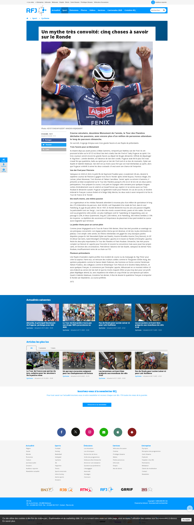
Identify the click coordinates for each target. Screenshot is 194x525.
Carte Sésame (75, 2)
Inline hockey (59, 474)
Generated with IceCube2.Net (158, 503)
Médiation (145, 465)
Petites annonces (118, 460)
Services (101, 10)
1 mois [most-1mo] (53, 348)
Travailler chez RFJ (148, 460)
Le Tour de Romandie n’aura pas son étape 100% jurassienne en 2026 (77, 325)
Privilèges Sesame (119, 454)
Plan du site (70, 505)
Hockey (57, 451)
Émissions (74, 10)
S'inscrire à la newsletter (97, 405)
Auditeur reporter (32, 468)
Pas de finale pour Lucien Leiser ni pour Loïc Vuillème (114, 324)
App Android (132, 432)
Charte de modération (149, 468)
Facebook (61, 432)
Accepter (186, 520)
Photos (84, 10)
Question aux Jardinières (92, 465)
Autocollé (87, 471)
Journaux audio (31, 463)
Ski (56, 463)
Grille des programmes (91, 457)
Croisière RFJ (129, 10)
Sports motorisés (60, 471)
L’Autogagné (88, 468)
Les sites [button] (30, 2)
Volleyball (58, 457)
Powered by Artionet (141, 503)
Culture (28, 460)
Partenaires (146, 463)
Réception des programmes (151, 451)
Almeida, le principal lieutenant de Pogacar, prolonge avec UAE (40, 324)
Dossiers (29, 465)
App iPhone (118, 432)
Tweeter (47, 145)
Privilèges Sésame (87, 2)
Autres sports (59, 477)
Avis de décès (117, 468)
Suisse (28, 451)
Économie (29, 457)
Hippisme (58, 465)
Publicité (145, 457)
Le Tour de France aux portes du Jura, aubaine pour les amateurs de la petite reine (41, 373)
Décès (67, 2)
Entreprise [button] (39, 2)
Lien (46, 149)
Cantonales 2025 (115, 10)
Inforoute (48, 2)
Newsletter (145, 474)
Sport (64, 10)
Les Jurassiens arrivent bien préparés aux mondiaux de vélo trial (149, 325)
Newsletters (103, 432)
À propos (145, 448)
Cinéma (115, 451)
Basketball (58, 454)
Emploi (61, 2)
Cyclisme (45, 18)
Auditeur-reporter (159, 2)
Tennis (57, 468)
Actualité (56, 10)
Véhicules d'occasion (120, 448)
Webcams (55, 2)
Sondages (87, 474)
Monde (28, 454)
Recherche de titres (90, 454)
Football (57, 448)
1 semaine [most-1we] (42, 348)
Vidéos (92, 10)
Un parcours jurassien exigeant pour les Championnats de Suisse (78, 372)
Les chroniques (89, 451)
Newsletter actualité (32, 471)
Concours (87, 477)
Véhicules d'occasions (101, 2)
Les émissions (88, 448)
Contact (144, 471)
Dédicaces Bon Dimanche (92, 460)
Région (28, 448)
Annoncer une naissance (92, 463)
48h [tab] (31, 348)
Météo (115, 457)
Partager (47, 140)
